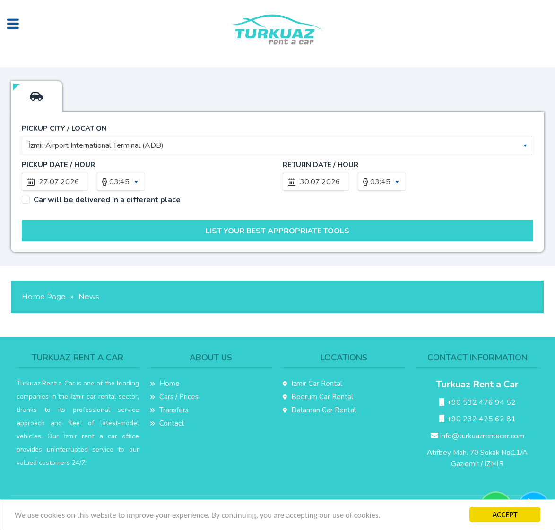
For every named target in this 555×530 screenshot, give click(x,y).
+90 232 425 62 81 (477, 419)
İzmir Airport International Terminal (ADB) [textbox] (96, 145)
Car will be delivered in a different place (107, 200)
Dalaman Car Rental (319, 410)
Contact (167, 423)
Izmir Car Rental (312, 383)
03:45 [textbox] (119, 182)
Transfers (169, 410)
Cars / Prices (174, 397)
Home (165, 383)
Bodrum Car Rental (318, 397)
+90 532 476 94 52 (477, 402)
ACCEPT (504, 515)
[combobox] (277, 145)
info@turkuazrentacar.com (477, 436)
